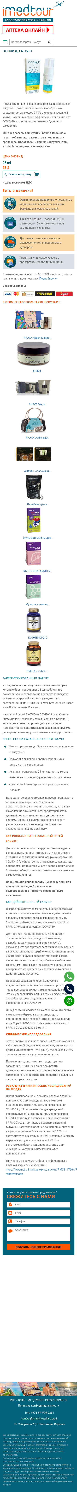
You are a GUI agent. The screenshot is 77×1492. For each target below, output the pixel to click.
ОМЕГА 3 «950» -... (38, 671)
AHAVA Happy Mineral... (38, 337)
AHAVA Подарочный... (37, 471)
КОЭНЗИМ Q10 (37, 637)
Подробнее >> (48, 278)
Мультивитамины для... (37, 537)
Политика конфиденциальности (38, 1405)
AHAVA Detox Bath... (38, 437)
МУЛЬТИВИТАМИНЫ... (37, 571)
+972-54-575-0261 (42, 1412)
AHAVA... (38, 371)
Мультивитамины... (38, 604)
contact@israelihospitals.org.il (39, 1418)
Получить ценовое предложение (38, 1247)
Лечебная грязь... (38, 504)
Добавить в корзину (17, 174)
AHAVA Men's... (37, 404)
